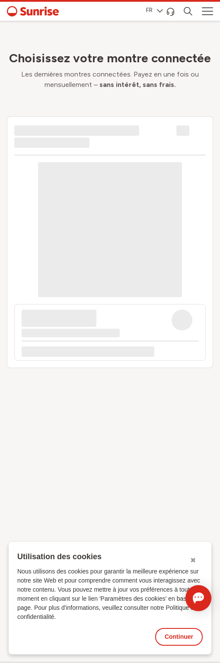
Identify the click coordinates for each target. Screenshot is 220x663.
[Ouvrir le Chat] (198, 598)
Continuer (179, 636)
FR (154, 10)
